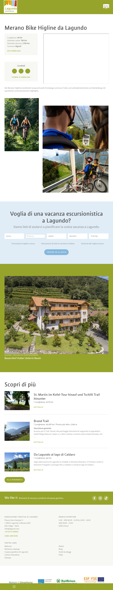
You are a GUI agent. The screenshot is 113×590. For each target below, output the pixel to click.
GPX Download (14, 51)
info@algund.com (12, 528)
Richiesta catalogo (12, 549)
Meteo (61, 546)
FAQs (61, 554)
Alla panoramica (15, 480)
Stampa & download (21, 77)
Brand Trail (41, 421)
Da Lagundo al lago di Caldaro (54, 454)
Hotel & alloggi (65, 552)
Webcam (8, 546)
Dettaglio (38, 407)
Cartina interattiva (12, 554)
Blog (61, 549)
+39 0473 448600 (11, 531)
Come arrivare (11, 536)
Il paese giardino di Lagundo (16, 552)
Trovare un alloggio (56, 252)
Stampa (8, 557)
